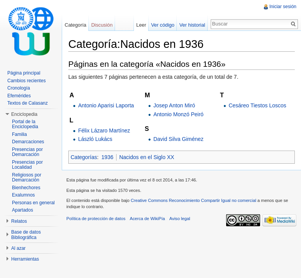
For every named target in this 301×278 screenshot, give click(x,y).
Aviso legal (179, 218)
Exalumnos (23, 195)
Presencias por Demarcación (27, 152)
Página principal (23, 73)
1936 (107, 157)
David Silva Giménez (178, 139)
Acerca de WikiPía (147, 218)
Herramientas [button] (25, 259)
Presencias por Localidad (27, 164)
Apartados (22, 210)
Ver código (162, 25)
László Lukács (95, 139)
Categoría (75, 25)
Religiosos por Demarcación (26, 177)
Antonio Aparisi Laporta (106, 105)
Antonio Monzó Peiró (178, 114)
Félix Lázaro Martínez (104, 130)
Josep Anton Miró (174, 105)
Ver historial (192, 25)
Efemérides (19, 95)
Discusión (101, 25)
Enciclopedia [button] (24, 114)
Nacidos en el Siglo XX (146, 157)
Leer (141, 25)
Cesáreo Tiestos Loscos (257, 105)
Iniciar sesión (282, 6)
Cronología (18, 88)
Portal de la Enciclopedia (25, 124)
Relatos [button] (19, 221)
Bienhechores (26, 187)
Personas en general (33, 202)
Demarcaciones (28, 141)
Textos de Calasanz (27, 103)
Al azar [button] (18, 248)
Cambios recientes (26, 80)
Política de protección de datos (95, 218)
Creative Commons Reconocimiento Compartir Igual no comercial (193, 200)
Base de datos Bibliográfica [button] (26, 234)
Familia (19, 134)
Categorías (84, 157)
